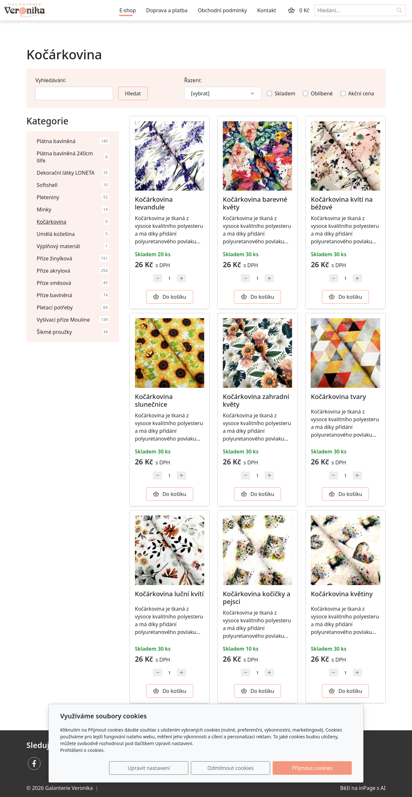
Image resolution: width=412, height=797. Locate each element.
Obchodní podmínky (222, 10)
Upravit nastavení (192, 768)
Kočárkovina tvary (338, 396)
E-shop (127, 10)
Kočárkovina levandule (154, 203)
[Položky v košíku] (291, 10)
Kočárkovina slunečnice (154, 400)
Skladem (285, 93)
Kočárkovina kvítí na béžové (342, 203)
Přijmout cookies (321, 768)
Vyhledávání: (50, 80)
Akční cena (361, 93)
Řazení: (192, 80)
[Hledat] (400, 10)
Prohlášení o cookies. (82, 750)
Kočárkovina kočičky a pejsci (256, 597)
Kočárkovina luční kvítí (169, 593)
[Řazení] (223, 93)
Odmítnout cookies (257, 768)
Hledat (133, 93)
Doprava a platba (166, 10)
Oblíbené (321, 93)
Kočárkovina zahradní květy (256, 400)
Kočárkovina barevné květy (255, 203)
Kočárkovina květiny (342, 593)
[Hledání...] (354, 10)
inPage (367, 788)
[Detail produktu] (169, 155)
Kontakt (266, 10)
